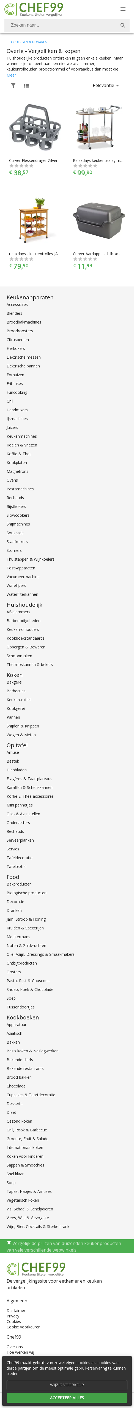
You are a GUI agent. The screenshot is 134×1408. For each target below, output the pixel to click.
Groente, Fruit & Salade (27, 1138)
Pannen (13, 717)
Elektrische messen (24, 357)
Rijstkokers (16, 506)
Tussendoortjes (21, 1007)
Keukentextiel (19, 699)
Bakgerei (14, 682)
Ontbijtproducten (22, 963)
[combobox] (67, 25)
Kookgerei (16, 708)
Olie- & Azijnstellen (23, 813)
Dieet (11, 1112)
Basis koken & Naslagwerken (33, 1050)
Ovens (12, 480)
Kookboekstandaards (26, 638)
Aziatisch (14, 1033)
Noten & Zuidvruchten (26, 945)
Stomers (14, 550)
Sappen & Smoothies (25, 1165)
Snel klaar (15, 1173)
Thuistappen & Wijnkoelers (30, 559)
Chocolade (16, 1086)
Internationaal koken (25, 1147)
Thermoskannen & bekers (30, 664)
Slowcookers (18, 515)
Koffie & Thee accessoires (30, 796)
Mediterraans (18, 936)
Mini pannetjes (20, 805)
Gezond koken (19, 1121)
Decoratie (15, 901)
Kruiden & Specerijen (25, 928)
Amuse (13, 752)
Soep (11, 998)
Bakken (13, 1042)
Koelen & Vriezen (22, 445)
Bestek (13, 761)
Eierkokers (16, 348)
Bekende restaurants (25, 1068)
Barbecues (16, 690)
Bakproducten (19, 884)
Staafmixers (17, 541)
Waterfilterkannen (22, 594)
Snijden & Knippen (23, 726)
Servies (13, 848)
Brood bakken (19, 1077)
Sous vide (15, 532)
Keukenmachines (22, 436)
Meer (11, 75)
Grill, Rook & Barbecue (27, 1129)
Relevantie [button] (103, 85)
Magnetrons (17, 471)
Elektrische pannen (23, 366)
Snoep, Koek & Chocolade (30, 989)
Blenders (14, 313)
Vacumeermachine (23, 576)
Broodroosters (20, 330)
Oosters (14, 971)
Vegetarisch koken (23, 1200)
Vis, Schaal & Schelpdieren (30, 1209)
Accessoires (17, 304)
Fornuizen (15, 374)
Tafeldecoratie (19, 857)
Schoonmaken (19, 655)
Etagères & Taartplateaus (29, 778)
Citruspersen (18, 339)
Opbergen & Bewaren (26, 647)
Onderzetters (18, 822)
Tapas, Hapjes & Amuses (29, 1191)
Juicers (12, 427)
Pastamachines (20, 488)
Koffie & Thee (19, 453)
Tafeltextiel (16, 866)
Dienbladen (17, 769)
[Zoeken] (60, 25)
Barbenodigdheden (23, 620)
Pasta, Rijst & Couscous (28, 980)
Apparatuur (16, 1024)
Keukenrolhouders (23, 629)
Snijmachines (18, 524)
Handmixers (17, 409)
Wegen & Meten (21, 734)
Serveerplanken (20, 840)
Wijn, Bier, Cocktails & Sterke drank (38, 1226)
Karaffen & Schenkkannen (30, 787)
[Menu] (123, 9)
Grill (10, 401)
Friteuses (15, 383)
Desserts (15, 1103)
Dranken (14, 910)
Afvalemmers (18, 611)
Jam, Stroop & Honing (26, 919)
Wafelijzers (16, 585)
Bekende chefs (20, 1059)
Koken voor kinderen (25, 1156)
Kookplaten (17, 462)
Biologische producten (27, 892)
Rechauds (15, 497)
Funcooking (17, 392)
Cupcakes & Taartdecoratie (31, 1094)
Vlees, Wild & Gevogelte (28, 1217)
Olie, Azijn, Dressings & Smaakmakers (41, 954)
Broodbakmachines (24, 322)
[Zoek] (123, 25)
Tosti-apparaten (21, 567)
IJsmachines (17, 418)
